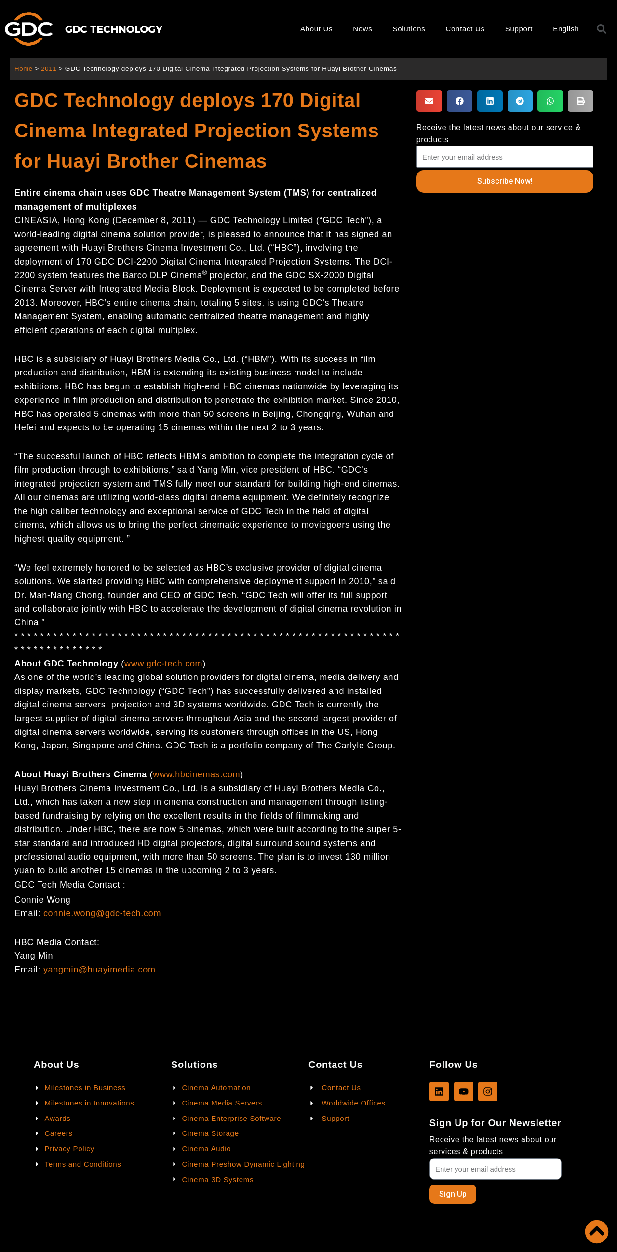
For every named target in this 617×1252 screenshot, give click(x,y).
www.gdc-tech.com (163, 663)
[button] (429, 101)
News (362, 29)
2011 (50, 68)
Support (519, 29)
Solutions (409, 29)
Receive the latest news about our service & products (498, 133)
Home (23, 68)
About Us (316, 29)
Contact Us (465, 29)
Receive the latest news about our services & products (493, 1145)
